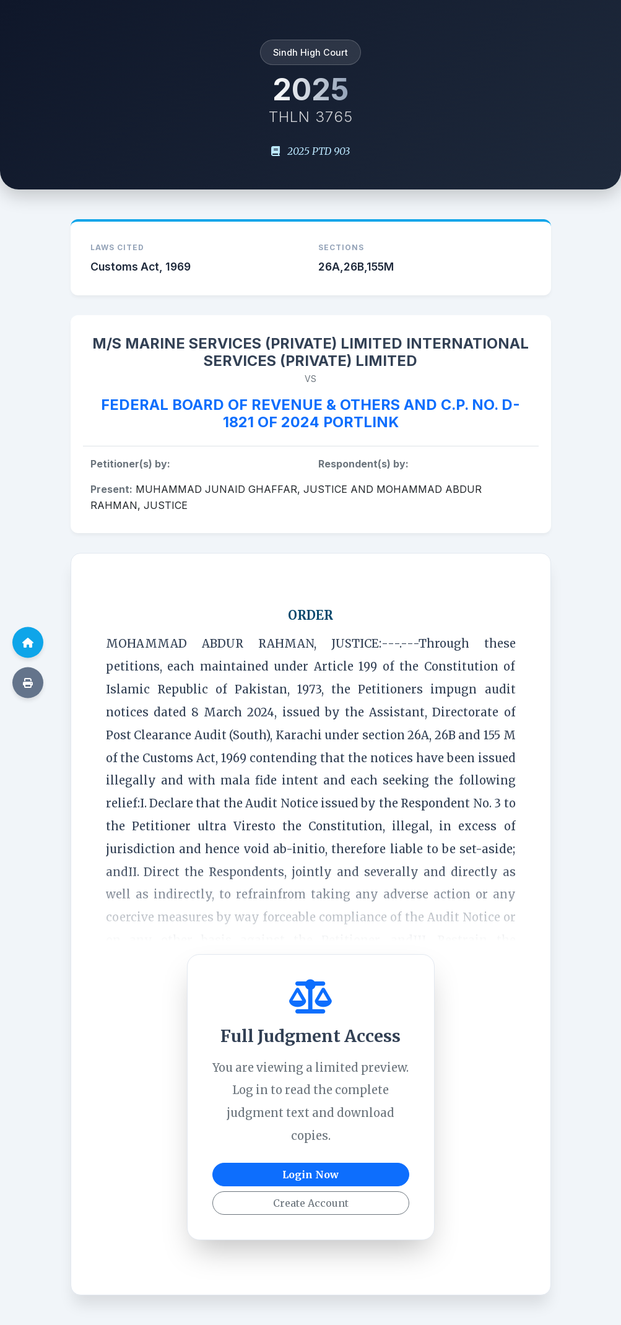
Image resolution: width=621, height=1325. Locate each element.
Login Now (310, 1174)
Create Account (311, 1203)
